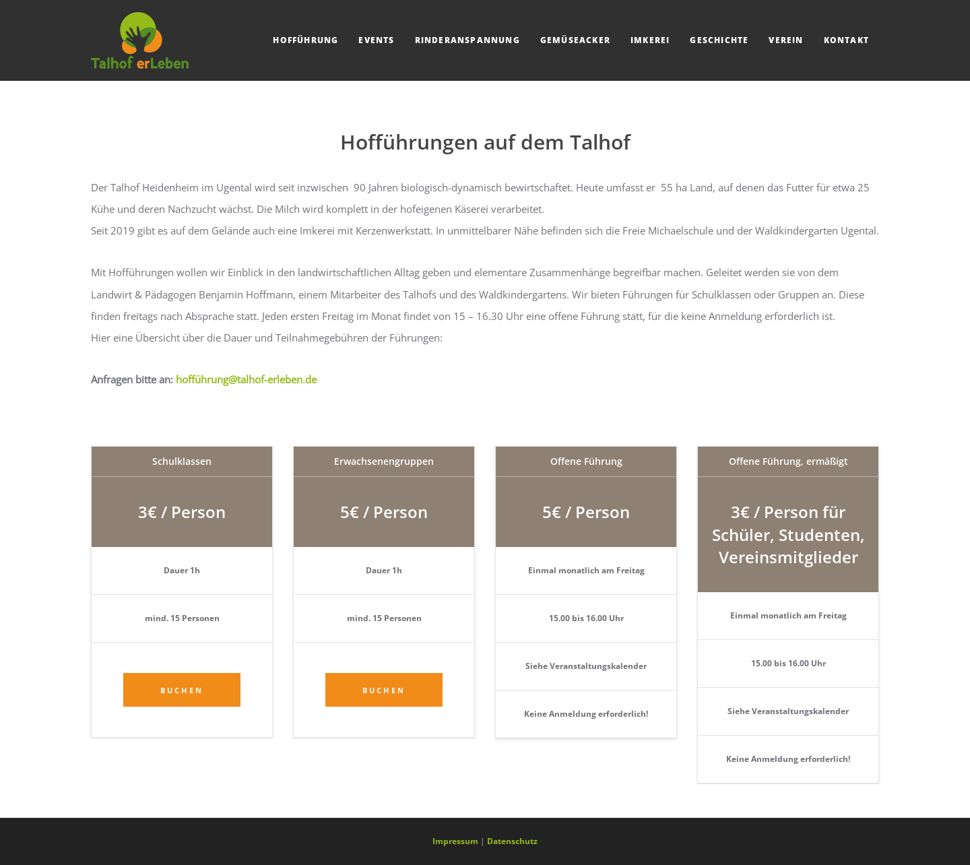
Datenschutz (512, 841)
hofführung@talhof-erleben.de (246, 379)
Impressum (455, 841)
